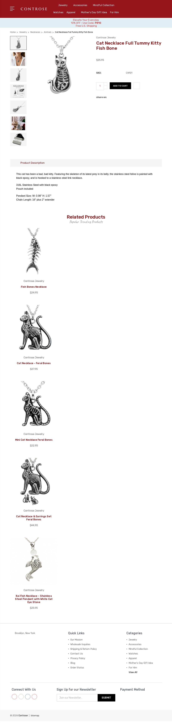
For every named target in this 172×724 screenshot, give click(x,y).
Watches (58, 12)
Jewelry (64, 5)
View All (133, 675)
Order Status (77, 670)
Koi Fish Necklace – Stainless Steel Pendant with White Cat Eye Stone (34, 602)
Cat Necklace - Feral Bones (34, 366)
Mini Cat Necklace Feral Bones (34, 442)
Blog (72, 666)
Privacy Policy (77, 661)
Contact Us (76, 656)
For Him (114, 12)
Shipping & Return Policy (83, 652)
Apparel (72, 12)
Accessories (81, 5)
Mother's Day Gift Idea (94, 12)
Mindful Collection (105, 5)
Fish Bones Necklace (34, 289)
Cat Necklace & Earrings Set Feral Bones (34, 521)
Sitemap (35, 718)
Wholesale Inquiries (80, 647)
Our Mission (76, 642)
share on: (101, 97)
